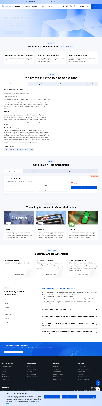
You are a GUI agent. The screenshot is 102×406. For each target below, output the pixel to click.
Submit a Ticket (31, 380)
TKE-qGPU (20, 159)
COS (26, 159)
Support (29, 382)
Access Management (83, 380)
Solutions (55, 388)
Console (80, 385)
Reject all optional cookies (69, 397)
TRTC (31, 159)
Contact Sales (31, 377)
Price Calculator (31, 385)
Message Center (82, 388)
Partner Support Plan (32, 388)
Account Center (82, 377)
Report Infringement (83, 390)
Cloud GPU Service (10, 159)
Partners (4, 380)
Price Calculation (49, 32)
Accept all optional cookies (52, 397)
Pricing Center (56, 380)
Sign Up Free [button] (96, 6)
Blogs (3, 385)
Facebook (4, 382)
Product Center (57, 377)
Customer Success (7, 377)
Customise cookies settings (87, 397)
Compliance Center (58, 385)
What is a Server (6, 390)
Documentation (57, 382)
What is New (5, 388)
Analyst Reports (57, 390)
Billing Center (81, 382)
